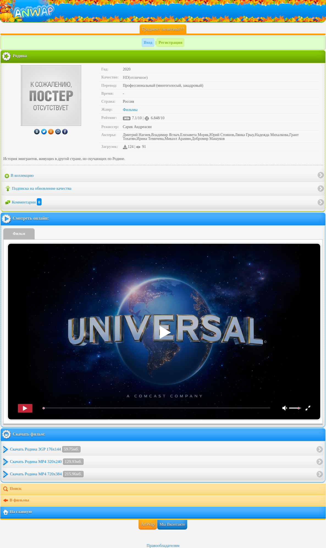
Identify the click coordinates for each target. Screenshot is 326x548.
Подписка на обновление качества (38, 188)
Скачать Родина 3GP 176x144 (45, 449)
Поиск (11, 489)
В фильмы (15, 500)
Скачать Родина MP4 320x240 (47, 462)
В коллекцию (19, 175)
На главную (17, 512)
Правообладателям (163, 545)
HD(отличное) (135, 77)
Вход (148, 42)
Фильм (19, 234)
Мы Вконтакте (172, 524)
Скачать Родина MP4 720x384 (47, 474)
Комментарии (23, 202)
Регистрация (171, 42)
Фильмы (130, 109)
